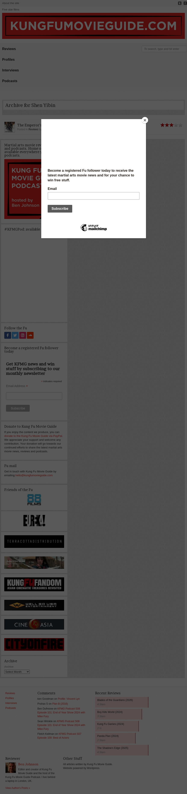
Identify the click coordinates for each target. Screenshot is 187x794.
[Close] (145, 120)
